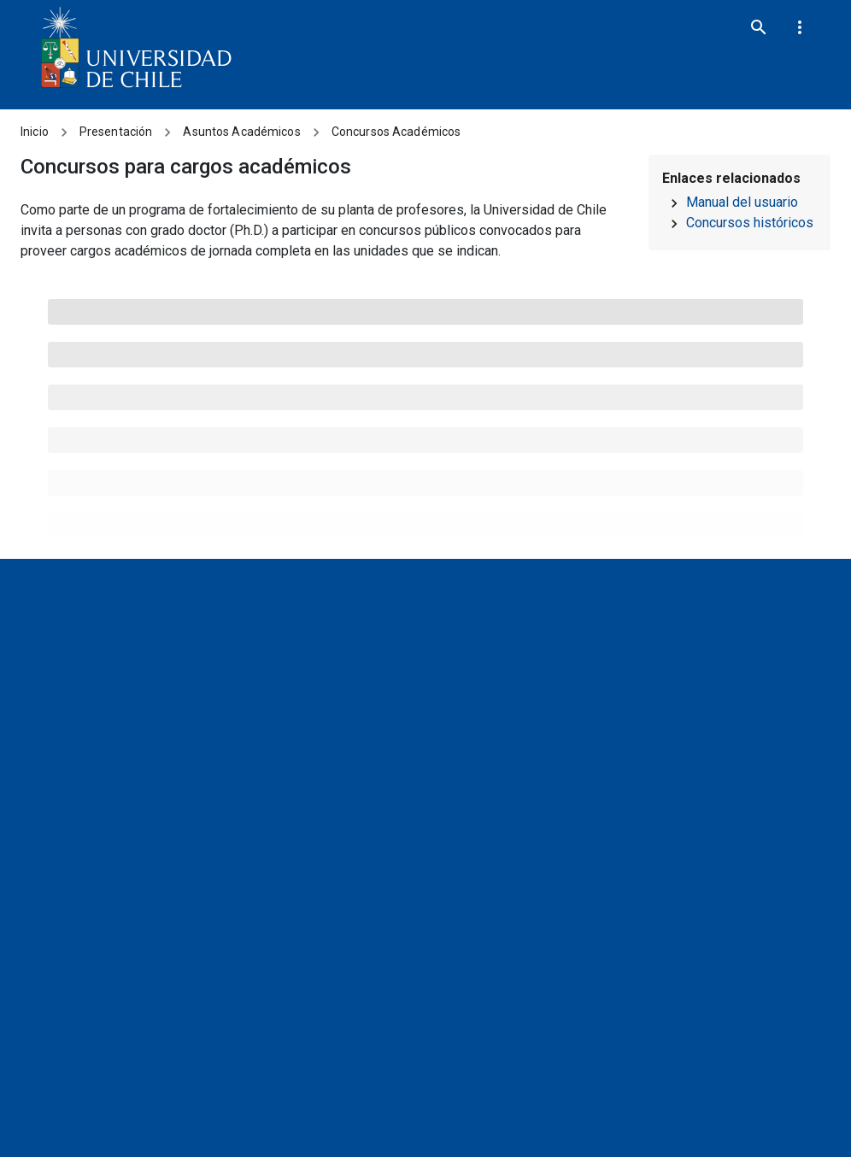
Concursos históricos (749, 222)
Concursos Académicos (396, 131)
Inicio (35, 131)
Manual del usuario (742, 202)
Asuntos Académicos (241, 131)
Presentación (116, 131)
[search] (758, 27)
